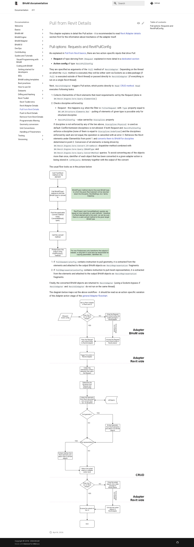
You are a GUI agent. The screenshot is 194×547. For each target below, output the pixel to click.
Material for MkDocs (32, 544)
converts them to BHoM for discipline (116, 138)
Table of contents (158, 22)
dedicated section (130, 59)
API (33, 10)
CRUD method (127, 85)
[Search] (128, 3)
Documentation (21, 10)
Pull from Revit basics (75, 53)
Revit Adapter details (130, 33)
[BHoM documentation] (16, 3)
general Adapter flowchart (94, 296)
